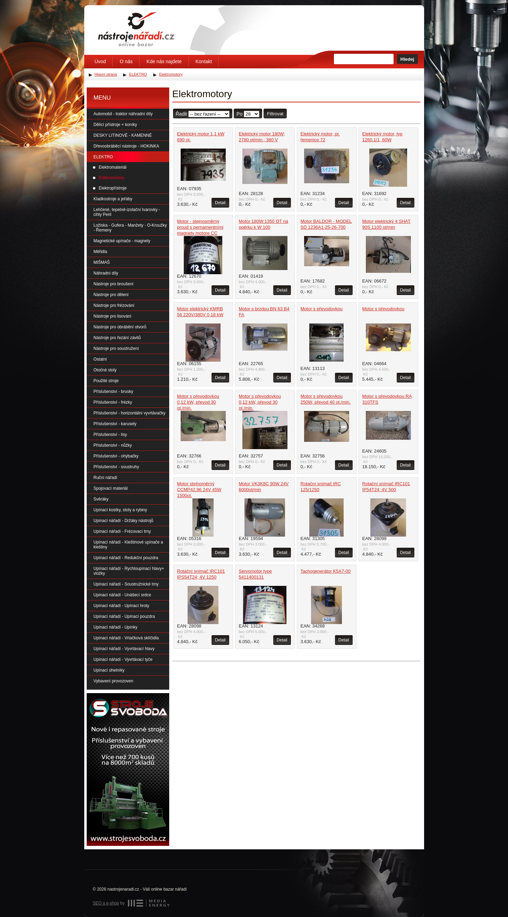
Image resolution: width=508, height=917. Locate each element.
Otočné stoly (105, 370)
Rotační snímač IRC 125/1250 (321, 486)
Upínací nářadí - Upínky (116, 627)
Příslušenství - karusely (115, 423)
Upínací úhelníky (109, 670)
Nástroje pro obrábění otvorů (120, 327)
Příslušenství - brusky (114, 391)
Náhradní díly (106, 273)
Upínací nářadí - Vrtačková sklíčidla (126, 638)
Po (239, 114)
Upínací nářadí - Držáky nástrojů (124, 520)
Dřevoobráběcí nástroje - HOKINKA (126, 146)
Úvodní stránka (136, 29)
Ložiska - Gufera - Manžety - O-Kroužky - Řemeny (130, 228)
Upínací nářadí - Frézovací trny (122, 531)
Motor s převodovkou (322, 308)
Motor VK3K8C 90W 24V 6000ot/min (264, 486)
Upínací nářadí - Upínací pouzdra (124, 616)
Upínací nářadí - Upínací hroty (121, 605)
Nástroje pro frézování (114, 305)
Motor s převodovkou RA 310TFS (387, 399)
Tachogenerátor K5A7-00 (326, 571)
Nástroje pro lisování (112, 316)
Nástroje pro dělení (111, 294)
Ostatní (100, 359)
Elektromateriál (113, 167)
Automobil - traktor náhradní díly (123, 113)
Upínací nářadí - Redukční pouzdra (126, 557)
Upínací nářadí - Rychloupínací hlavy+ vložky (129, 571)
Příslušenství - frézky (113, 402)
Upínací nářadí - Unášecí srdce (122, 594)
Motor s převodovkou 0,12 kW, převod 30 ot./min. (198, 402)
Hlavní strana (106, 74)
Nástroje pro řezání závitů (117, 337)
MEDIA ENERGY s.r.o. (149, 903)
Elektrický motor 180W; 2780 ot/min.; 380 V (262, 136)
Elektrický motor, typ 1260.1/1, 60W (382, 136)
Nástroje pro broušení (114, 283)
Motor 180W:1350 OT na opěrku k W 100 (264, 224)
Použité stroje (106, 380)
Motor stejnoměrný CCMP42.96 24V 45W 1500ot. (199, 489)
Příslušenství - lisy (110, 434)
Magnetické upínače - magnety (122, 240)
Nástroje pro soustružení (116, 348)
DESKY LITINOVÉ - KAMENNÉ (123, 135)
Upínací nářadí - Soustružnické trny (126, 584)
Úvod (100, 61)
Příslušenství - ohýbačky (116, 456)
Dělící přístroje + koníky (115, 124)
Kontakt (204, 61)
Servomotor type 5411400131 (255, 574)
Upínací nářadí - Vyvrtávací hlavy (124, 648)
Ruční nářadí (106, 477)
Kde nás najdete (164, 61)
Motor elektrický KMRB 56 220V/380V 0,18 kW (200, 311)
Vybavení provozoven (114, 681)
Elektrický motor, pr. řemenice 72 (320, 136)
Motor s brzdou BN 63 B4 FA (264, 311)
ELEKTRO (103, 156)
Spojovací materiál (111, 488)
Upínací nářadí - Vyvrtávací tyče (123, 659)
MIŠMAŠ (102, 262)
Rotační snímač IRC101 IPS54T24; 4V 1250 (201, 574)
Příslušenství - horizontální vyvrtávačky (129, 413)
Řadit (181, 114)
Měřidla (100, 251)
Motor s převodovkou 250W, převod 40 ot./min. (326, 399)
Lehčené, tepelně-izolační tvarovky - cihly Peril (127, 212)
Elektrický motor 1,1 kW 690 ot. (201, 136)
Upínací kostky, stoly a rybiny (120, 509)
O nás (126, 61)
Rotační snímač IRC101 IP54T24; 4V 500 (386, 486)
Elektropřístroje (113, 188)
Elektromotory (111, 177)
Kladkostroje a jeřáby (113, 198)
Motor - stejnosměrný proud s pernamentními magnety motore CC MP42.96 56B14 (200, 230)
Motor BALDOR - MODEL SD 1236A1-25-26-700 (326, 224)
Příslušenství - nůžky (113, 445)
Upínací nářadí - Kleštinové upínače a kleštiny (128, 544)
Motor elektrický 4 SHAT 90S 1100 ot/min (386, 224)
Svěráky (101, 499)
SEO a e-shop (106, 903)
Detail (220, 202)
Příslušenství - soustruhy (116, 466)
